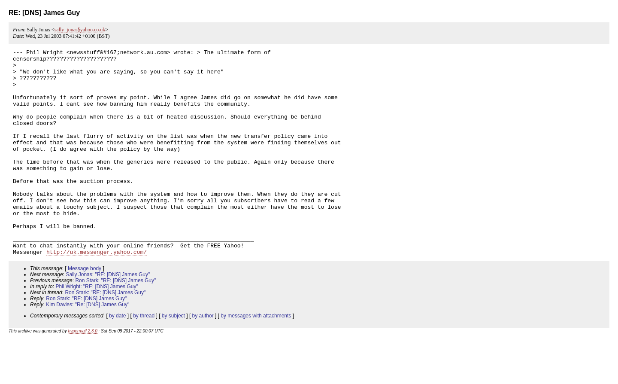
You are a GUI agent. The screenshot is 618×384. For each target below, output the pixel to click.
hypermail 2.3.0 (82, 372)
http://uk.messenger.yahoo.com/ (96, 293)
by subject (173, 357)
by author (203, 357)
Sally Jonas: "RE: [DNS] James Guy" (108, 316)
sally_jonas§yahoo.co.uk (80, 30)
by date (117, 357)
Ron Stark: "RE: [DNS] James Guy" (115, 322)
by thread (143, 357)
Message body (84, 310)
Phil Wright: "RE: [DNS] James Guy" (96, 328)
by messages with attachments (256, 357)
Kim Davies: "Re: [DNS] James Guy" (87, 346)
